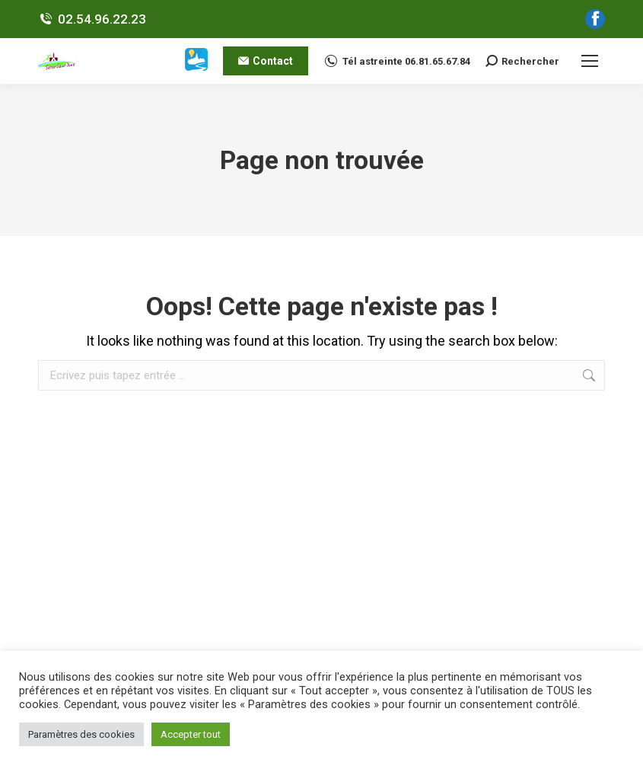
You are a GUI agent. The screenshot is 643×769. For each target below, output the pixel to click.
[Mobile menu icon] (590, 61)
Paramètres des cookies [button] (81, 734)
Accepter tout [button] (191, 734)
